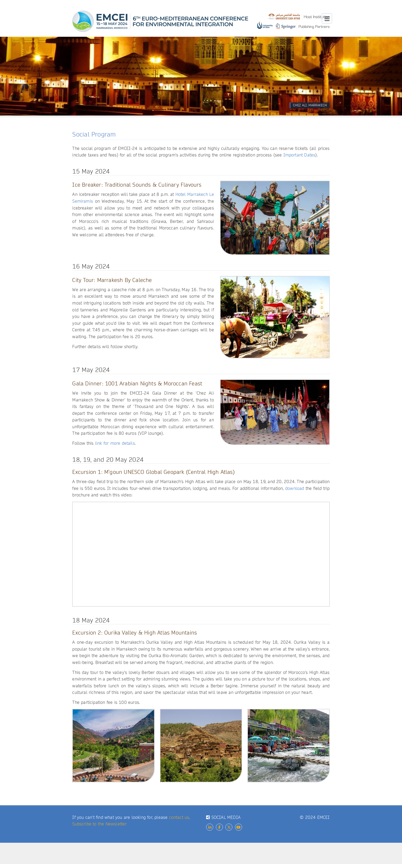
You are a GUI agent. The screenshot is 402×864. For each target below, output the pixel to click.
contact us (179, 817)
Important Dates (299, 155)
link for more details (115, 443)
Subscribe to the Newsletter (99, 824)
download (294, 488)
